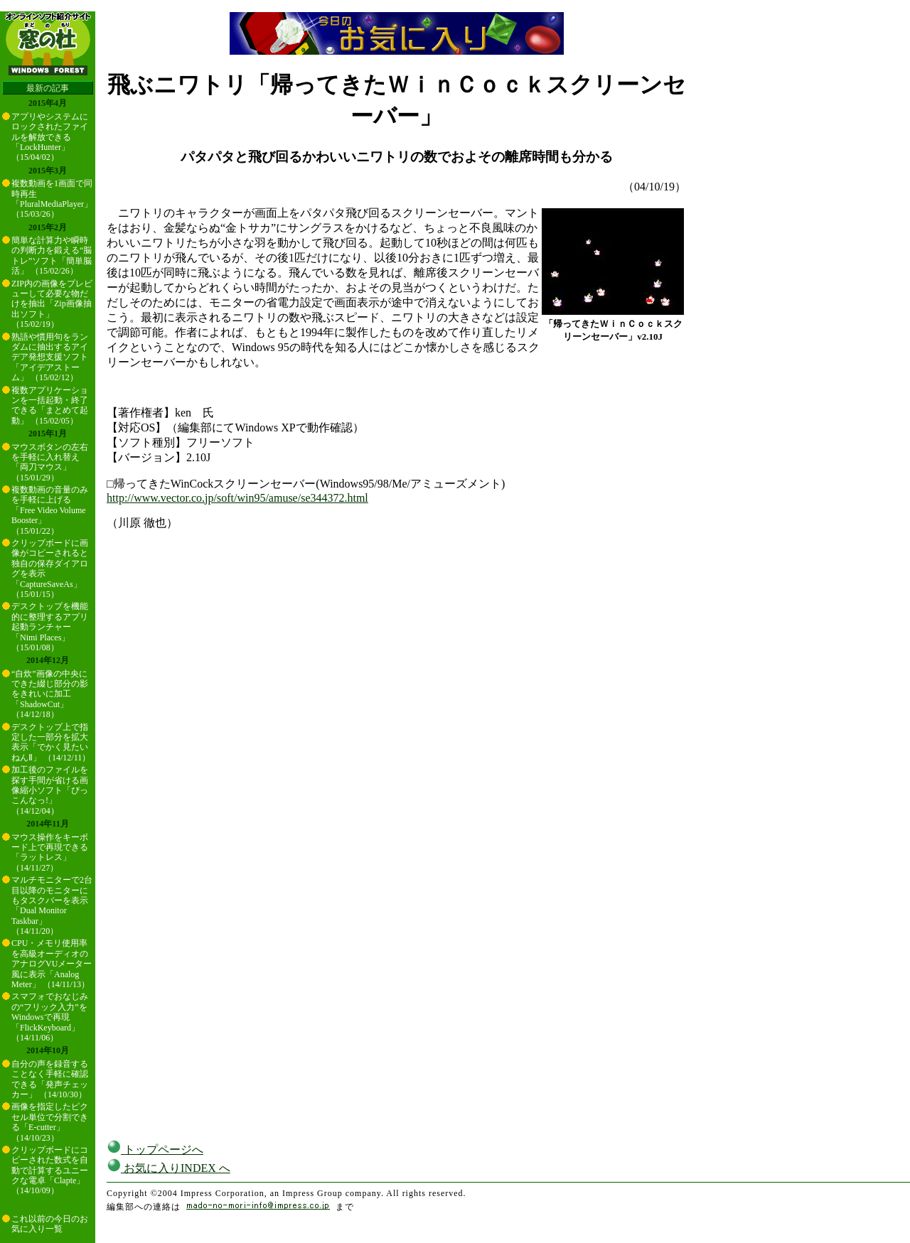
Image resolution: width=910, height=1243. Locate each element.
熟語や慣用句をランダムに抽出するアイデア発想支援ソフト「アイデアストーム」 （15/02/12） (49, 357)
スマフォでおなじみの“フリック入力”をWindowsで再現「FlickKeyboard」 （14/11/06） (49, 1017)
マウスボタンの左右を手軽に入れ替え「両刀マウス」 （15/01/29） (49, 462)
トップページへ (155, 1150)
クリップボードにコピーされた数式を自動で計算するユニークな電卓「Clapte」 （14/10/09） (49, 1170)
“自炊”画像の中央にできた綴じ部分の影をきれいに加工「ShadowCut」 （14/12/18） (49, 694)
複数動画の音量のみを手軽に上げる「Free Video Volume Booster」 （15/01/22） (49, 510)
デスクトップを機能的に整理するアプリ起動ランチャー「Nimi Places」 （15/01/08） (49, 626)
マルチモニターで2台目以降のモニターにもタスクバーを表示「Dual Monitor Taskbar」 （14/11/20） (51, 905)
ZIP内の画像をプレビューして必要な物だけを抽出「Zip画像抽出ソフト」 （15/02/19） (51, 304)
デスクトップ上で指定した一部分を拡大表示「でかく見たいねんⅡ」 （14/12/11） (50, 742)
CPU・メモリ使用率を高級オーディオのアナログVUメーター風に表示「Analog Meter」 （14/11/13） (51, 963)
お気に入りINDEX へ (168, 1168)
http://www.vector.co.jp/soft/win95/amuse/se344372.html (237, 498)
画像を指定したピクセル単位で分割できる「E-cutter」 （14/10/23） (49, 1122)
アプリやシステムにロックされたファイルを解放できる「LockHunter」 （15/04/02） (49, 137)
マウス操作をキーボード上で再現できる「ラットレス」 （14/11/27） (49, 852)
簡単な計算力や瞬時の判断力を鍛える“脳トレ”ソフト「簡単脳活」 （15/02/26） (51, 255)
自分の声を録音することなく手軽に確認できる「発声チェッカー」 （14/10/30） (49, 1079)
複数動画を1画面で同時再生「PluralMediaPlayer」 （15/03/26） (51, 198)
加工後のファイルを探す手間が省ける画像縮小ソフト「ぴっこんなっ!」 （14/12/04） (49, 790)
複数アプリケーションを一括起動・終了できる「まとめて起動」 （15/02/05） (49, 405)
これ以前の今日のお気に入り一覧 (49, 1224)
